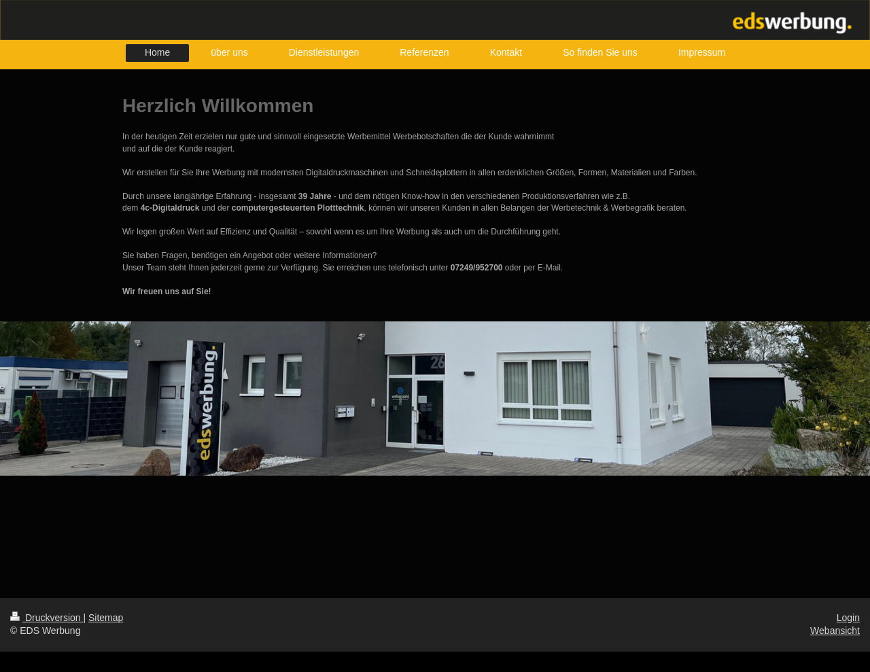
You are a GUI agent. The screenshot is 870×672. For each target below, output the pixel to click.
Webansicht (835, 630)
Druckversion (46, 617)
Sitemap (105, 617)
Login (848, 617)
